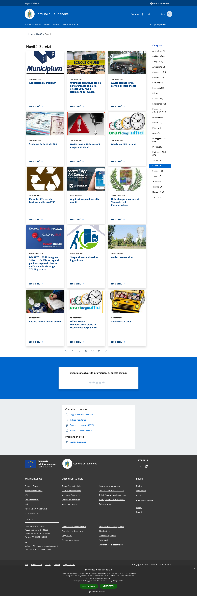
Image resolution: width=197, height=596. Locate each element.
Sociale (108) (157, 170)
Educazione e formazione (109, 485)
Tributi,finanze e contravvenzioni (113, 495)
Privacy (48, 564)
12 (86, 350)
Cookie (57, 564)
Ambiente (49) (158, 56)
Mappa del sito (69, 564)
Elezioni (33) (157, 98)
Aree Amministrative (33, 490)
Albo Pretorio (104, 531)
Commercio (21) (159, 72)
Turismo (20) (157, 186)
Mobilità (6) (157, 127)
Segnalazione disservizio (72, 531)
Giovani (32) (157, 117)
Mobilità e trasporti (70, 504)
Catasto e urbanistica (71, 499)
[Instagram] (147, 14)
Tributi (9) (156, 181)
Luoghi (139, 507)
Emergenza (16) (159, 103)
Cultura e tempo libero (71, 490)
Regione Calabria (32, 3)
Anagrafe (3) (157, 61)
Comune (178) (158, 77)
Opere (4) (156, 133)
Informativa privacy (107, 535)
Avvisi (138, 495)
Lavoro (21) (157, 122)
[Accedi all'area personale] (159, 3)
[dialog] (98, 581)
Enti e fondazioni (32, 499)
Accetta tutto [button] (89, 586)
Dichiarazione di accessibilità (111, 544)
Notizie (139, 486)
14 (99, 350)
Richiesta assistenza (70, 540)
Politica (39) (157, 146)
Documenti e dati (32, 513)
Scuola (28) (157, 160)
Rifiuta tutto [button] (109, 586)
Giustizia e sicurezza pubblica (111, 490)
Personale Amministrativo (36, 508)
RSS (26, 564)
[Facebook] (140, 14)
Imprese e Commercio (71, 495)
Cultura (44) (157, 82)
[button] (98, 591)
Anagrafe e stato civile (71, 486)
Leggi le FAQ (67, 535)
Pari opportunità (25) (159, 140)
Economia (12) (158, 87)
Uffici (27, 495)
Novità (39, 34)
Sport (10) (156, 176)
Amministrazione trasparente (111, 526)
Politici (27, 504)
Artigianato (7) (158, 66)
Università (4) (158, 192)
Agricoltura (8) (158, 50)
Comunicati (141, 490)
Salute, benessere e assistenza (112, 499)
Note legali (103, 540)
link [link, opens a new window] (122, 581)
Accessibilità (36, 564)
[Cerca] (169, 14)
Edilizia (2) (156, 93)
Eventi (139, 512)
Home (30, 34)
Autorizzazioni (105, 504)
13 (92, 350)
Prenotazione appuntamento (74, 526)
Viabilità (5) (157, 197)
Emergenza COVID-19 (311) (159, 111)
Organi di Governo (32, 486)
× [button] (194, 569)
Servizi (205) (157, 165)
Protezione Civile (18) (159, 154)
